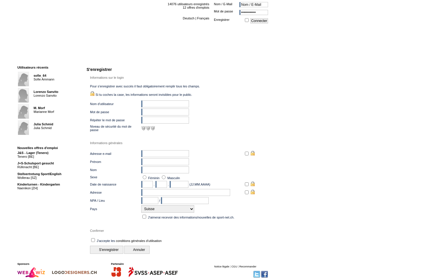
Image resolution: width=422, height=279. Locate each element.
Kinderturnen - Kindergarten (38, 184)
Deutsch (188, 18)
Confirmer (97, 230)
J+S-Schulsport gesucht (35, 163)
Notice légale (221, 266)
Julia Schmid (43, 124)
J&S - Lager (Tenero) (32, 153)
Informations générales (106, 143)
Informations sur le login (107, 77)
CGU (234, 266)
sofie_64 (40, 75)
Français (203, 18)
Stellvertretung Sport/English (39, 174)
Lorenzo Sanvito (46, 91)
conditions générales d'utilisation (139, 241)
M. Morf (39, 108)
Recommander (247, 266)
